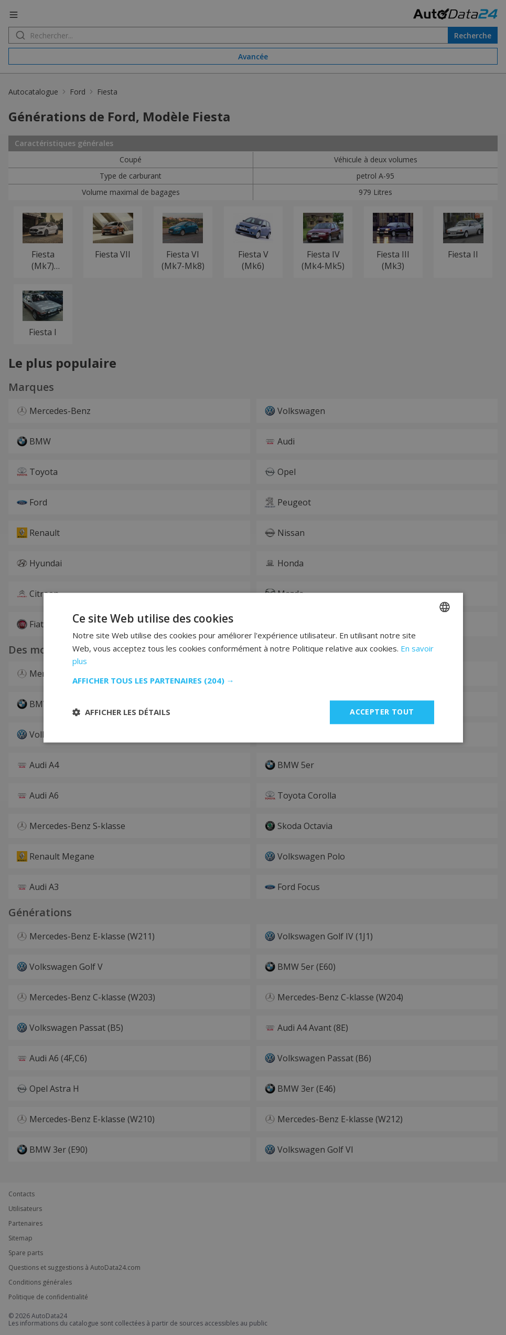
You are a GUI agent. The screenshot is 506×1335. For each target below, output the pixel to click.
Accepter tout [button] (382, 712)
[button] (253, 680)
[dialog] (253, 667)
